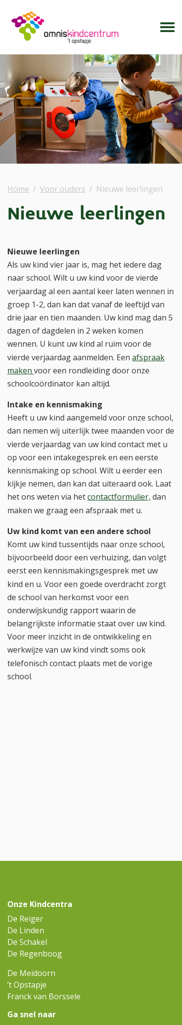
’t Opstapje (27, 984)
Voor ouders (62, 189)
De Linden (25, 930)
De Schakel (27, 942)
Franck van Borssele (44, 996)
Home (18, 189)
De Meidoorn (31, 973)
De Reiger (25, 918)
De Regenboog (34, 953)
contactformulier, (118, 496)
